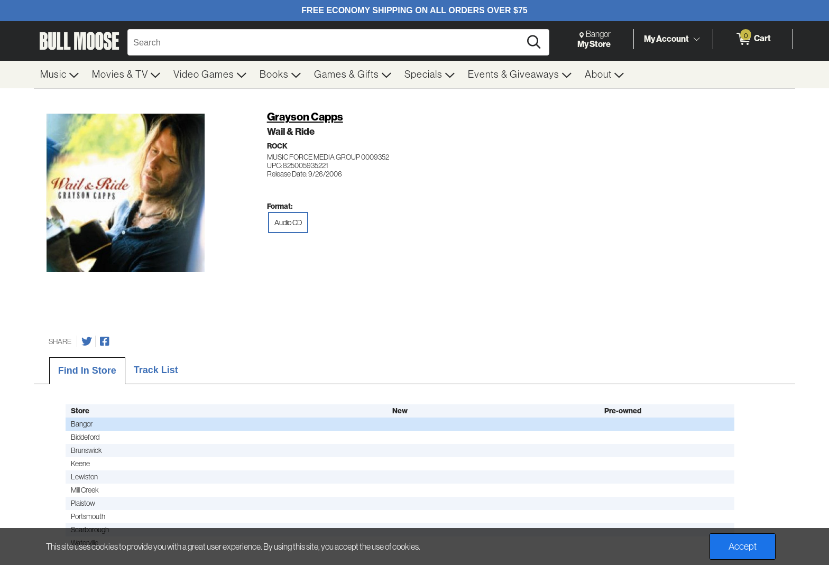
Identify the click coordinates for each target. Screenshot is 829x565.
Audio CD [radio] (288, 222)
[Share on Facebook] (104, 341)
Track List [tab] (156, 370)
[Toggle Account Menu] (696, 39)
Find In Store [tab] (87, 370)
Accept (743, 546)
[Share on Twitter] (86, 341)
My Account (666, 38)
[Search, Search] (325, 42)
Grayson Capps (305, 116)
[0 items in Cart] (753, 39)
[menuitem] (60, 74)
